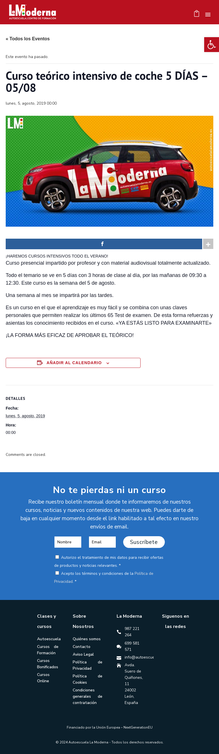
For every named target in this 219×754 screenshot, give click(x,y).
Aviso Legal (83, 654)
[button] (211, 44)
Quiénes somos (87, 639)
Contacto (81, 646)
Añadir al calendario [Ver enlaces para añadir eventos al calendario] (74, 362)
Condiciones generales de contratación (88, 696)
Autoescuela (49, 639)
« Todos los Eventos (28, 38)
